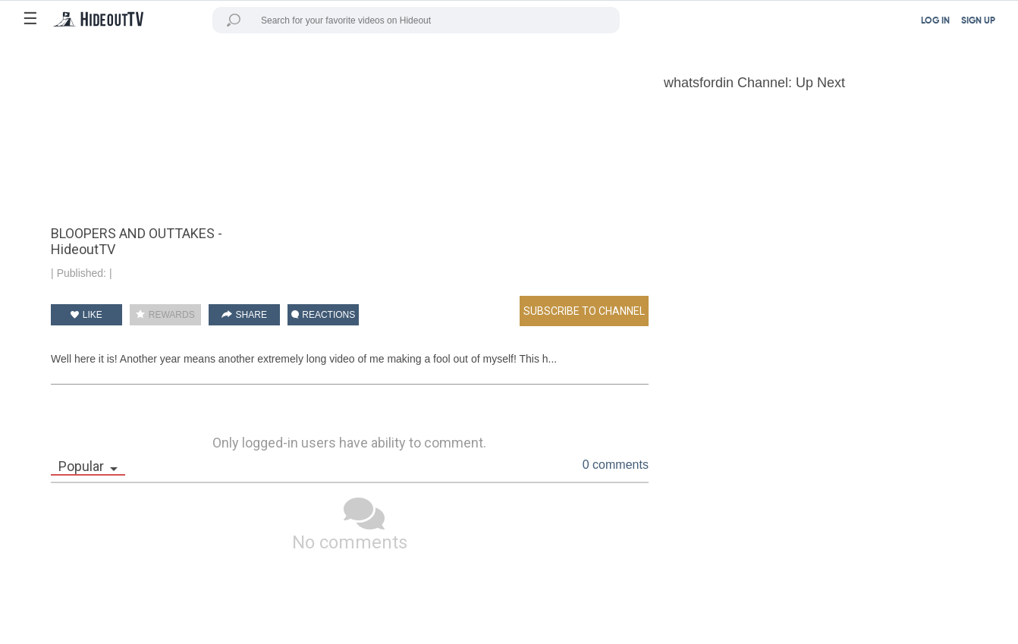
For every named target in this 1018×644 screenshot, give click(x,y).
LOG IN (935, 21)
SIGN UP (978, 21)
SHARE (244, 314)
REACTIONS (323, 314)
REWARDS (165, 314)
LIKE (86, 314)
